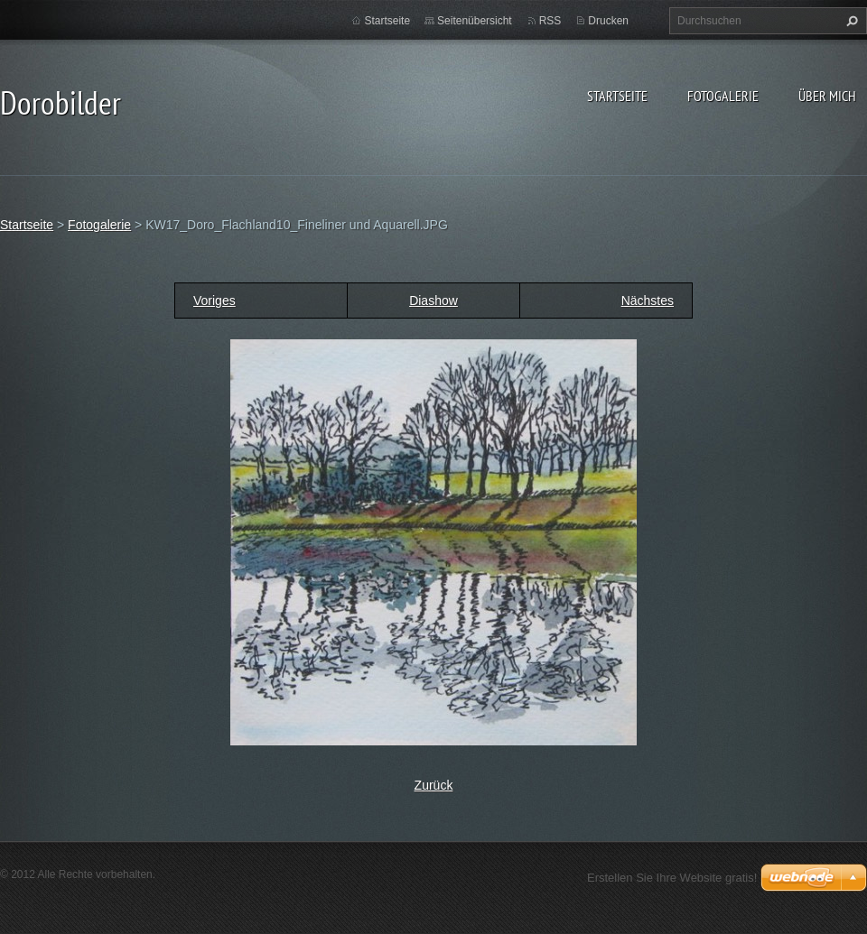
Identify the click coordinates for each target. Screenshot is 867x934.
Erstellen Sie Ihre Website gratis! (672, 877)
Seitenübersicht (474, 20)
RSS (550, 20)
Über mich (827, 96)
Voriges (214, 300)
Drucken (608, 20)
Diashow (433, 300)
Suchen (849, 20)
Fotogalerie (723, 96)
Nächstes (647, 300)
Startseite (617, 96)
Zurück (434, 785)
